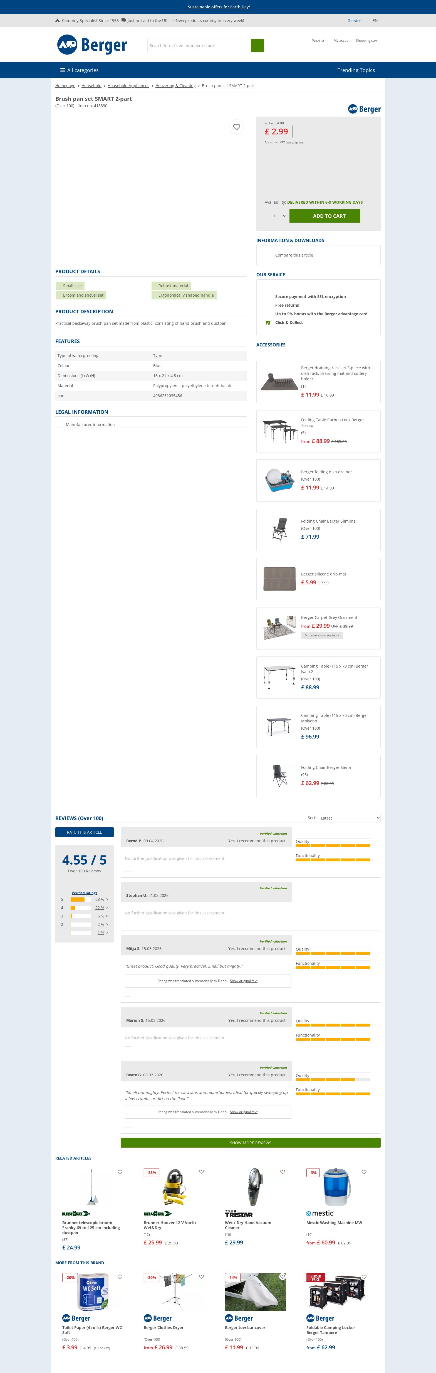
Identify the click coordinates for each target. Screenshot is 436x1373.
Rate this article (84, 832)
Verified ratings (84, 892)
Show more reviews (250, 1142)
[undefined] (339, 382)
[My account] (342, 45)
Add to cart (325, 216)
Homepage (65, 85)
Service (354, 20)
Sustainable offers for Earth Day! (219, 6)
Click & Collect (289, 322)
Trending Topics (356, 70)
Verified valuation (273, 833)
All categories (83, 70)
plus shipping (294, 142)
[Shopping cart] (366, 45)
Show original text (243, 980)
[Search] (199, 45)
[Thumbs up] (128, 869)
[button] (318, 382)
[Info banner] (219, 7)
